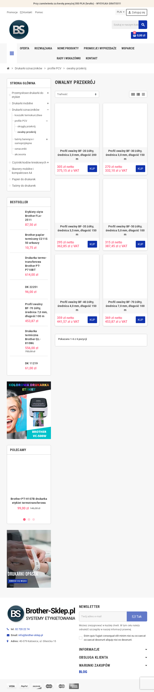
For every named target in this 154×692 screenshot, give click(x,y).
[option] (29, 486)
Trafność (62, 94)
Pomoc (39, 12)
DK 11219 (31, 363)
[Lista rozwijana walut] (120, 12)
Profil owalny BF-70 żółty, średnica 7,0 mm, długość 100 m (125, 306)
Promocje (12, 12)
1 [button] (24, 519)
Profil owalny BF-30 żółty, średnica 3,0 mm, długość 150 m (125, 154)
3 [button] (33, 519)
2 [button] (29, 519)
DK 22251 (31, 287)
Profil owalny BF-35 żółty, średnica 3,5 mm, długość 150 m (77, 230)
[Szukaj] (129, 24)
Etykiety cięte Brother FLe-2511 (34, 215)
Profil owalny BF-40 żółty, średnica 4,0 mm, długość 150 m (77, 306)
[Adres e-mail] (103, 616)
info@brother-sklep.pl (30, 635)
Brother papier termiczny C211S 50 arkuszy (36, 238)
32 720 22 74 (22, 629)
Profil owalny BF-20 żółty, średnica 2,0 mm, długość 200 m (77, 154)
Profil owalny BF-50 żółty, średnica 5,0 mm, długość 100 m (125, 230)
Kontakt (26, 12)
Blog (83, 672)
